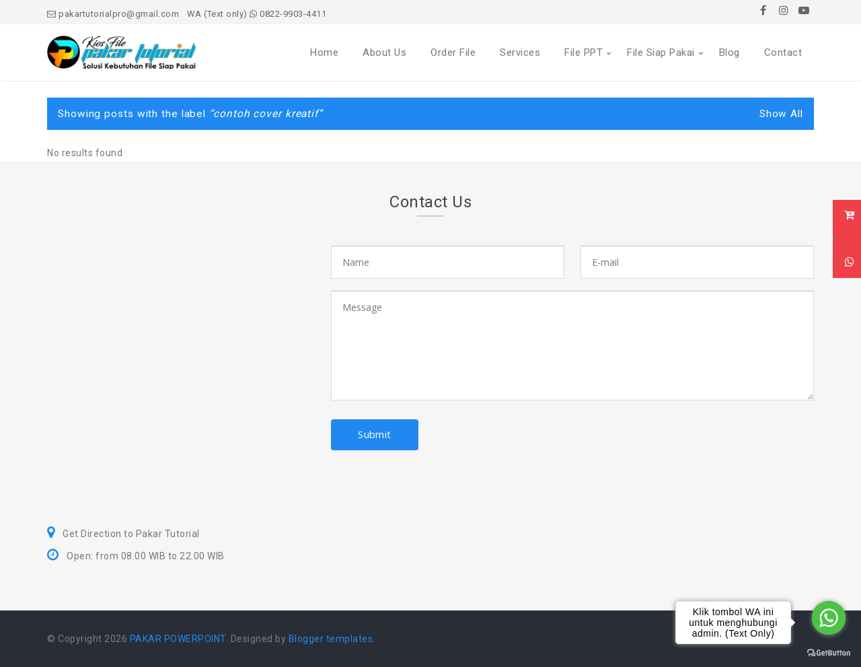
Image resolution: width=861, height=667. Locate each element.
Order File (453, 52)
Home (324, 52)
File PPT (583, 52)
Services (520, 52)
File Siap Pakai (661, 52)
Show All (781, 114)
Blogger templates (331, 638)
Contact (783, 52)
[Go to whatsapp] (829, 618)
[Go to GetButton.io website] (828, 653)
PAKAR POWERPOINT (178, 638)
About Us (384, 52)
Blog (729, 52)
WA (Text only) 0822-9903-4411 (257, 14)
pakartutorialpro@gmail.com (113, 14)
